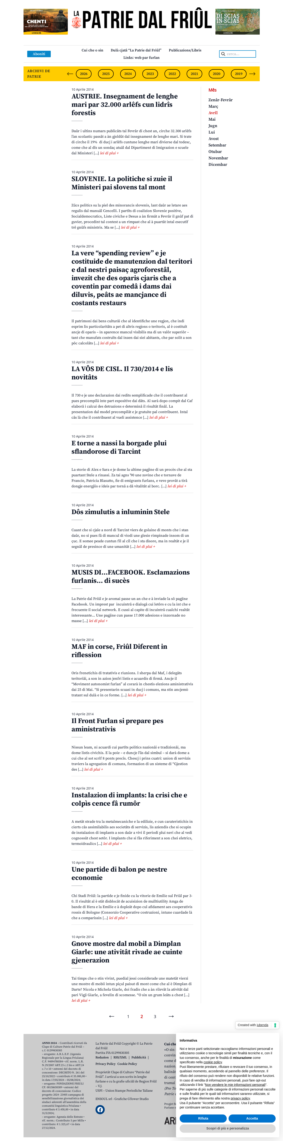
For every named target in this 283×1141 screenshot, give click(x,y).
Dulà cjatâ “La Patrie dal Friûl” (136, 50)
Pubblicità (138, 1057)
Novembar (218, 158)
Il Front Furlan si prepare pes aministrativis (117, 725)
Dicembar (218, 164)
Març (213, 106)
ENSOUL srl (103, 1099)
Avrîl (213, 113)
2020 (216, 73)
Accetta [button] (252, 1118)
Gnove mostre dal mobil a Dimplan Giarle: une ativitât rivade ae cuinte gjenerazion (126, 952)
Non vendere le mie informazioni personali (235, 1085)
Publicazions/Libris (185, 50)
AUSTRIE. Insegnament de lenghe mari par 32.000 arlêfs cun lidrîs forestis (124, 104)
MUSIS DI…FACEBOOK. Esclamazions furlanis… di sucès (130, 576)
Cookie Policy (127, 1064)
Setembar (217, 145)
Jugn (213, 125)
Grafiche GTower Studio (131, 1099)
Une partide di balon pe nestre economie (119, 873)
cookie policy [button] (213, 1062)
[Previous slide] (70, 73)
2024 (128, 73)
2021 (194, 73)
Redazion (102, 1057)
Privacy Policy (105, 1064)
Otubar (215, 151)
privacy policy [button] (240, 1098)
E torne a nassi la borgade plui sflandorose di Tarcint (119, 447)
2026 (83, 73)
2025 (106, 73)
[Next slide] (252, 73)
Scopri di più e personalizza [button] (227, 1128)
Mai (212, 119)
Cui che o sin (92, 50)
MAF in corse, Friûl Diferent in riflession (119, 650)
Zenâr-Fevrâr (221, 100)
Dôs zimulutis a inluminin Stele (120, 512)
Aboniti (39, 54)
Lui (212, 132)
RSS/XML (120, 1057)
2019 (238, 73)
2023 (150, 73)
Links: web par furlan (141, 57)
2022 (172, 73)
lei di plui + (109, 153)
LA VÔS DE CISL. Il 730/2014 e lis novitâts (122, 373)
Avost (214, 138)
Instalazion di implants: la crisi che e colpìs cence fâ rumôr (129, 799)
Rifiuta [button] (203, 1118)
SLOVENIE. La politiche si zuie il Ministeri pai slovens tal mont (121, 183)
